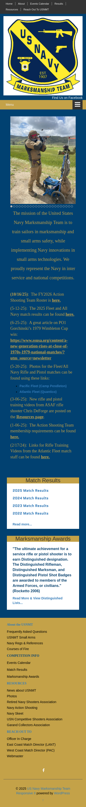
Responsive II (26, 793)
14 (47, 206)
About (21, 3)
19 (61, 206)
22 (69, 206)
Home (9, 3)
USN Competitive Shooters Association (34, 719)
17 (55, 206)
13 (44, 206)
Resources (12, 9)
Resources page (30, 417)
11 (39, 206)
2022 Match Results (30, 513)
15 (50, 206)
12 (42, 206)
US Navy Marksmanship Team (48, 788)
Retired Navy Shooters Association (31, 702)
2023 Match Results (31, 505)
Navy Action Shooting (22, 708)
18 (58, 206)
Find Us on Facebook (67, 98)
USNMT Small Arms (21, 637)
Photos (12, 696)
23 (72, 206)
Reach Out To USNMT (36, 9)
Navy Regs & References (25, 643)
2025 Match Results (31, 490)
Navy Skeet (15, 713)
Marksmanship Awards (23, 676)
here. (56, 300)
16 (53, 206)
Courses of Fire (18, 649)
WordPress (62, 793)
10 (36, 206)
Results (59, 3)
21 (66, 206)
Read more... (22, 524)
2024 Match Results (30, 498)
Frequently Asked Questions (27, 631)
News (11, 690)
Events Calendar (39, 3)
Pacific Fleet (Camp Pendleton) (43, 386)
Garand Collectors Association (28, 725)
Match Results (17, 670)
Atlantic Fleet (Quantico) (38, 392)
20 (64, 206)
